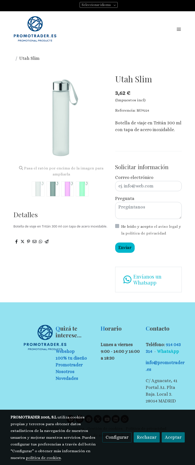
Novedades (67, 378)
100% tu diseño (71, 358)
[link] (35, 29)
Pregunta (124, 198)
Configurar (117, 437)
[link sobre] (30, 337)
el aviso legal (166, 226)
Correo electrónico (134, 177)
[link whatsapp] (148, 279)
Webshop (65, 351)
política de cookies (43, 457)
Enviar (124, 247)
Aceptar (173, 437)
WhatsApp (168, 351)
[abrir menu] (179, 29)
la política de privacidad (143, 233)
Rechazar (146, 437)
